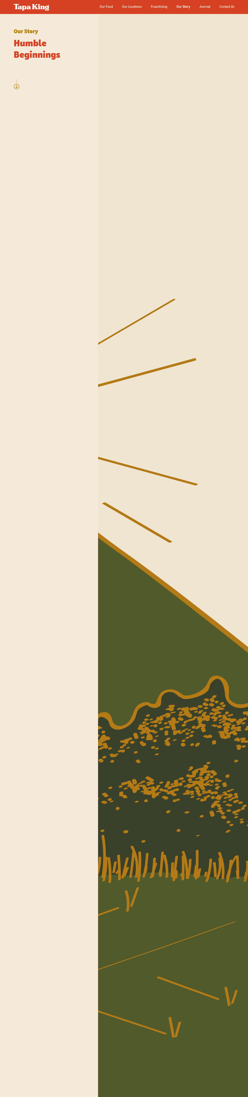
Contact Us (226, 6)
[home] (31, 5)
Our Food (106, 6)
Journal (204, 6)
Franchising (159, 6)
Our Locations (132, 6)
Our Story (183, 6)
